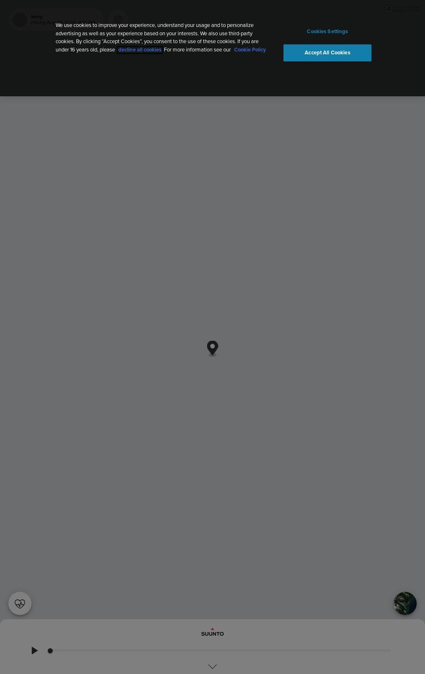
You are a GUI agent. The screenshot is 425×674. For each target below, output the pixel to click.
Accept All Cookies (327, 53)
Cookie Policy (250, 50)
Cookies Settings (327, 31)
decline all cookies (139, 50)
